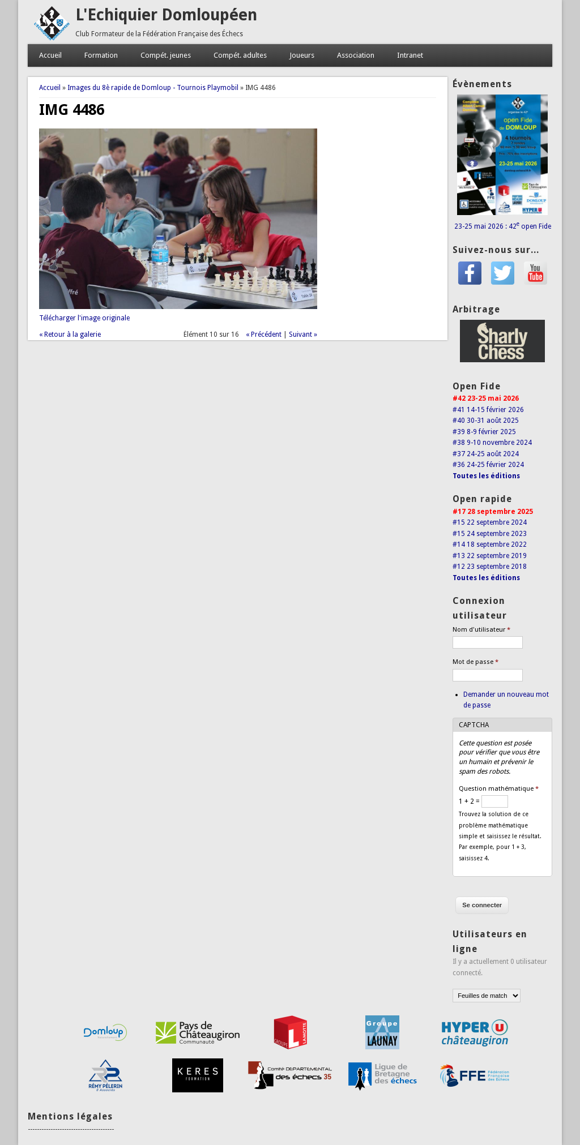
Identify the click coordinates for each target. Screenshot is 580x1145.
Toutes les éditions (486, 476)
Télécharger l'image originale (84, 318)
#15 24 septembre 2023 (490, 534)
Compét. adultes (240, 55)
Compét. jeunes (165, 55)
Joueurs (301, 55)
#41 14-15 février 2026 (488, 410)
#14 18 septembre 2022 (490, 544)
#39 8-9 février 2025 (484, 432)
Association (355, 55)
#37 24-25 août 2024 (486, 454)
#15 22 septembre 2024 (490, 522)
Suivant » (303, 334)
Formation (101, 55)
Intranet (410, 55)
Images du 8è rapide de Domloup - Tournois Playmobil (152, 88)
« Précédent (264, 334)
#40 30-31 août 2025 (486, 420)
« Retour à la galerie (70, 334)
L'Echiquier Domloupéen (166, 15)
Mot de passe (475, 662)
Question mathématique (499, 788)
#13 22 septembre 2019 (490, 556)
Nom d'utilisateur (481, 629)
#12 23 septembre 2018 (490, 567)
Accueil (50, 55)
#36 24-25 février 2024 (488, 465)
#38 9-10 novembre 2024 (492, 443)
